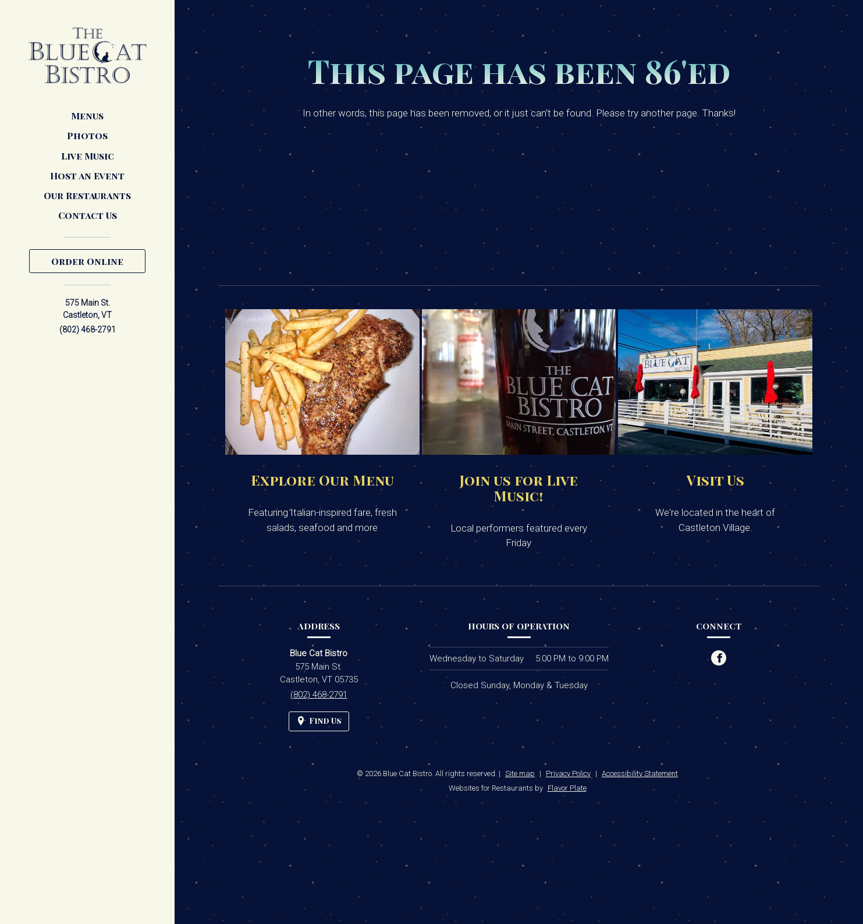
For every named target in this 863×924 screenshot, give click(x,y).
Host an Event (87, 175)
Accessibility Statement (640, 773)
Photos (87, 135)
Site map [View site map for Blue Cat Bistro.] (520, 773)
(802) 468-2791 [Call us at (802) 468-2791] (87, 329)
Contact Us (87, 215)
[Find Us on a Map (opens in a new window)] (319, 721)
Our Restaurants (87, 195)
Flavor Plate (567, 788)
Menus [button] (87, 115)
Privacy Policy (568, 773)
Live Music (87, 156)
